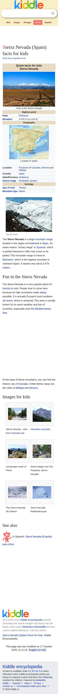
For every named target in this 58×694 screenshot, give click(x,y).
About (27, 683)
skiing (43, 292)
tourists (6, 288)
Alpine (22, 191)
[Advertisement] (29, 34)
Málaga (22, 170)
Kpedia (38, 22)
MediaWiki (40, 680)
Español (48, 22)
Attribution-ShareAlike (34, 626)
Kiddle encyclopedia (31, 620)
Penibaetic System (28, 181)
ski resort (7, 300)
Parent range (9, 181)
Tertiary (22, 187)
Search (52, 13)
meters (6, 267)
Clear (46, 13)
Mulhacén (23, 115)
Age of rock (8, 187)
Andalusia (33, 243)
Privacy (37, 683)
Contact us (8, 686)
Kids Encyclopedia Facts (14, 58)
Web (8, 22)
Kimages (27, 22)
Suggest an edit (37, 650)
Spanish (41, 247)
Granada (36, 167)
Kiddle (6, 683)
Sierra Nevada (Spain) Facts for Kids (22, 635)
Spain (22, 173)
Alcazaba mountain (40, 429)
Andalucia (24, 177)
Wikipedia (47, 677)
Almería (45, 167)
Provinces (24, 167)
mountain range (44, 239)
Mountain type (10, 191)
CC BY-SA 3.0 (35, 671)
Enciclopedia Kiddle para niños (31, 686)
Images (17, 22)
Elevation (7, 119)
